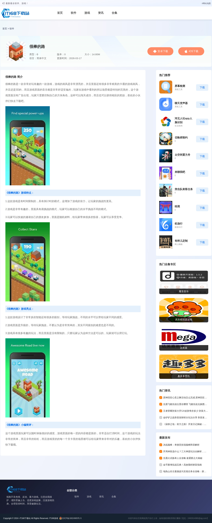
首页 (60, 12)
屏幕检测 (180, 86)
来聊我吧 (180, 172)
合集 (114, 12)
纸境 (177, 206)
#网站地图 (206, 3)
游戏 (87, 12)
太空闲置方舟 (182, 154)
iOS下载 (193, 51)
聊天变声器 (181, 103)
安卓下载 (163, 51)
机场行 (178, 223)
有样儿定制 (181, 240)
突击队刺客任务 (184, 189)
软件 (73, 12)
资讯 (101, 12)
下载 (202, 87)
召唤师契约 (181, 137)
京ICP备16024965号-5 (71, 518)
